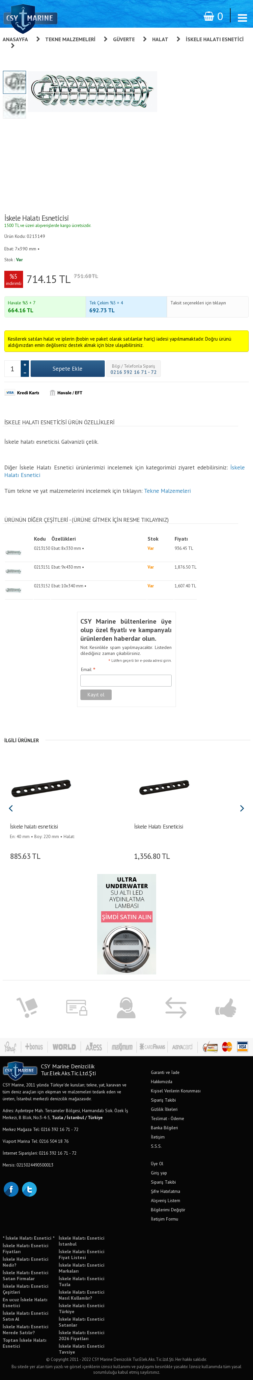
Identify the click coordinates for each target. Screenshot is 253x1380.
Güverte (124, 39)
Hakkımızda (161, 1081)
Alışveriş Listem (165, 1200)
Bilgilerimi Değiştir (168, 1210)
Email (88, 670)
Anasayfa (15, 39)
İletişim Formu (164, 1219)
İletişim (158, 1137)
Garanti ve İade (165, 1072)
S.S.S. (156, 1146)
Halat (160, 39)
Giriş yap (159, 1173)
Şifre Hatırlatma (165, 1191)
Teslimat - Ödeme (167, 1118)
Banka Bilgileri (164, 1128)
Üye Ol (157, 1164)
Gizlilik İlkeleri (164, 1109)
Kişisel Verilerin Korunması (176, 1091)
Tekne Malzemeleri (70, 39)
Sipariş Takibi (163, 1100)
